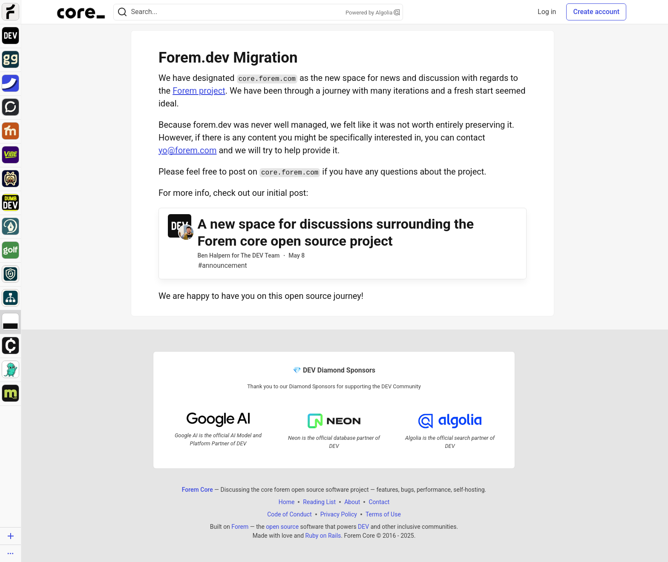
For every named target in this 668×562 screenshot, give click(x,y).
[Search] (122, 12)
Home (287, 501)
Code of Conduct (289, 513)
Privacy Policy (338, 513)
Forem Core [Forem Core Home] (197, 489)
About (352, 501)
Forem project (199, 91)
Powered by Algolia (373, 12)
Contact (379, 501)
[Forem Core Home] (81, 11)
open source (282, 526)
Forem (239, 526)
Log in (547, 12)
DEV (363, 526)
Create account (596, 12)
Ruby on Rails (323, 535)
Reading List (319, 501)
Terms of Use (383, 513)
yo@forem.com (187, 150)
